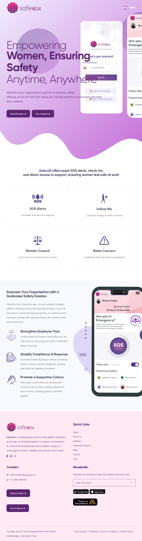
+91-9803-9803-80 (18, 479)
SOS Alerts (38, 209)
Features (77, 441)
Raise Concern (104, 251)
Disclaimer (93, 531)
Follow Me (104, 209)
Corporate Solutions (82, 445)
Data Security (80, 531)
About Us (77, 436)
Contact (76, 454)
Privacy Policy (126, 531)
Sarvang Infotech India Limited (42, 531)
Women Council (38, 251)
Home (76, 432)
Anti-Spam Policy (29, 536)
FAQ (75, 459)
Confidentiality (13, 536)
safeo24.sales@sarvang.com (23, 475)
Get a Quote (43, 113)
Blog (75, 450)
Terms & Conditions (108, 531)
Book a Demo (18, 113)
